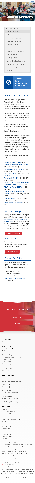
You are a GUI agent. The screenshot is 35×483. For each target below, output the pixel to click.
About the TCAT (6, 346)
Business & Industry (7, 348)
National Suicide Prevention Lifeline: (16, 165)
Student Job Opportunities (15, 64)
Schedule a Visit (17, 317)
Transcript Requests (14, 38)
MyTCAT (9, 71)
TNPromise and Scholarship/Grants (12, 357)
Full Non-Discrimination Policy (12, 462)
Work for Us (5, 370)
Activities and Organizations (16, 54)
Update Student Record (16, 41)
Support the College (7, 366)
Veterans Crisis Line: (11, 198)
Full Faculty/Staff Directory (11, 402)
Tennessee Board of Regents (16, 471)
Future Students (6, 339)
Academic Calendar (13, 45)
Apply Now (17, 323)
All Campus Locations (10, 442)
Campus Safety (6, 364)
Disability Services (12, 58)
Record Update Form (12, 251)
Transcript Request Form (13, 233)
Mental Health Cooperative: (13, 203)
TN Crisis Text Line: (10, 173)
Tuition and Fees (6, 359)
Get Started (5, 350)
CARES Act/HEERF (7, 361)
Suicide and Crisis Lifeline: (13, 162)
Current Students (12, 28)
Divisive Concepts (9, 464)
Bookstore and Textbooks (15, 51)
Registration (12, 35)
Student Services (12, 32)
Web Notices (7, 467)
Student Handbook (13, 48)
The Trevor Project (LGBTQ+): (13, 187)
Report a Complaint (13, 67)
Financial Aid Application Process (11, 355)
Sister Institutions (7, 368)
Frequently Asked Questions (16, 61)
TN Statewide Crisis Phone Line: (15, 169)
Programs (5, 344)
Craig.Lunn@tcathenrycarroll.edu (14, 278)
